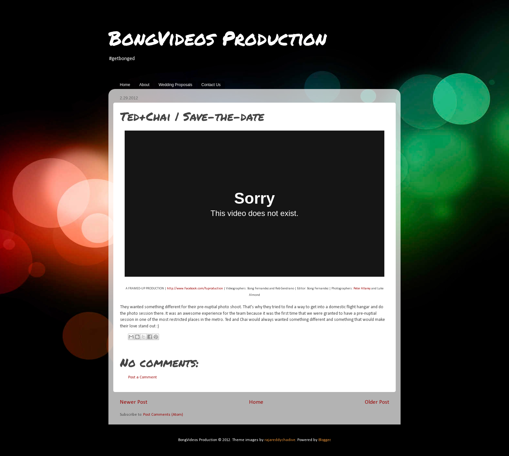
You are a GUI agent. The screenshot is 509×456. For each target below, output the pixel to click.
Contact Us (210, 84)
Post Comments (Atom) (163, 415)
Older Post (377, 402)
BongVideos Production (217, 38)
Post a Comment (142, 377)
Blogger (324, 440)
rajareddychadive (280, 440)
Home (125, 84)
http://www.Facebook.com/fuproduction (195, 288)
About (144, 84)
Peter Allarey (362, 288)
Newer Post (133, 402)
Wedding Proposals (175, 84)
